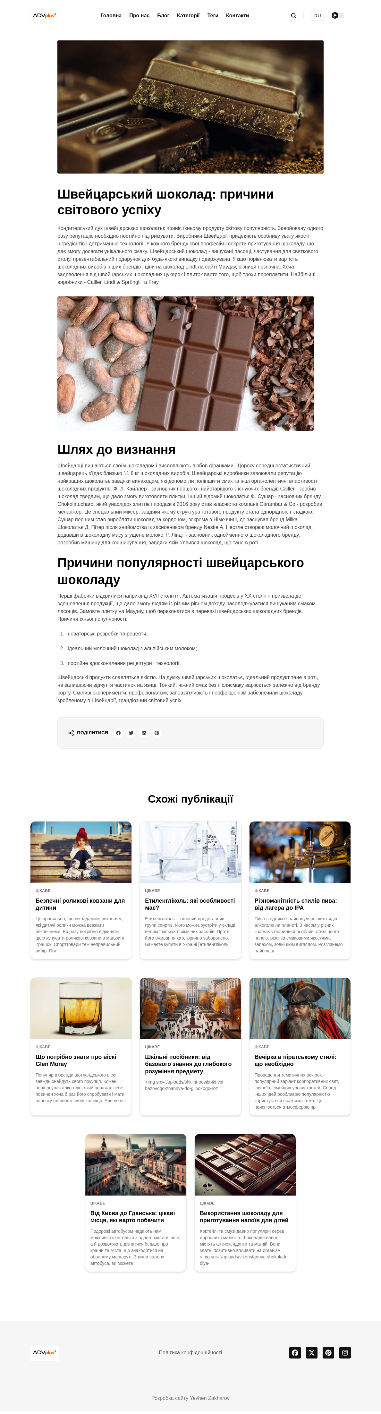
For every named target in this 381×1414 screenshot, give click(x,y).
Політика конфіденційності (190, 1355)
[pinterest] (328, 1355)
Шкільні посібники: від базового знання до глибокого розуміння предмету (188, 1066)
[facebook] (295, 1355)
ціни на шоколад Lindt (171, 266)
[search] (297, 16)
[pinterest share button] (165, 734)
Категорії (188, 15)
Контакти (237, 15)
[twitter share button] (135, 734)
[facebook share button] (119, 734)
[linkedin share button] (150, 734)
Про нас (139, 15)
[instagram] (345, 1355)
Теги (212, 15)
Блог (163, 15)
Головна (111, 15)
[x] (312, 1355)
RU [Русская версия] (317, 15)
